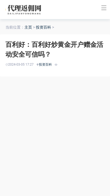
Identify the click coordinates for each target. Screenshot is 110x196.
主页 (28, 27)
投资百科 (43, 27)
